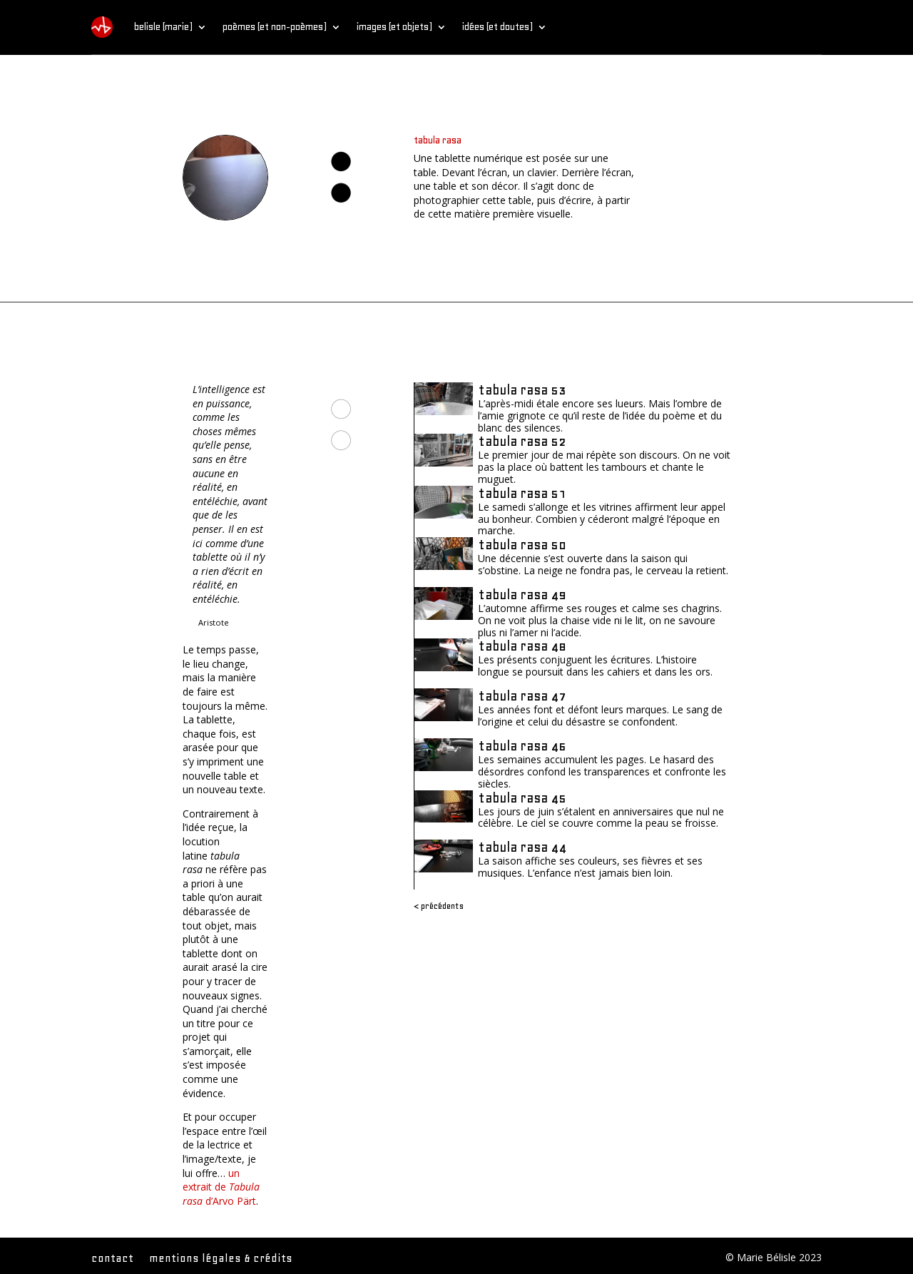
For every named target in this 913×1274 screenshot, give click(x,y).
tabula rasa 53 (522, 390)
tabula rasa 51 (522, 493)
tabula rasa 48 (522, 646)
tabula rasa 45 (522, 798)
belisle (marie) (163, 27)
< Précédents (439, 906)
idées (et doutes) (497, 27)
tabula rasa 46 (522, 746)
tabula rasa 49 (522, 594)
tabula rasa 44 (522, 847)
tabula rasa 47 (522, 696)
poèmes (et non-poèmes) (275, 27)
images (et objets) (394, 27)
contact (112, 1259)
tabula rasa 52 (522, 441)
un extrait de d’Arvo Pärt (221, 1187)
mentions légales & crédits (220, 1259)
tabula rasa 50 (522, 544)
